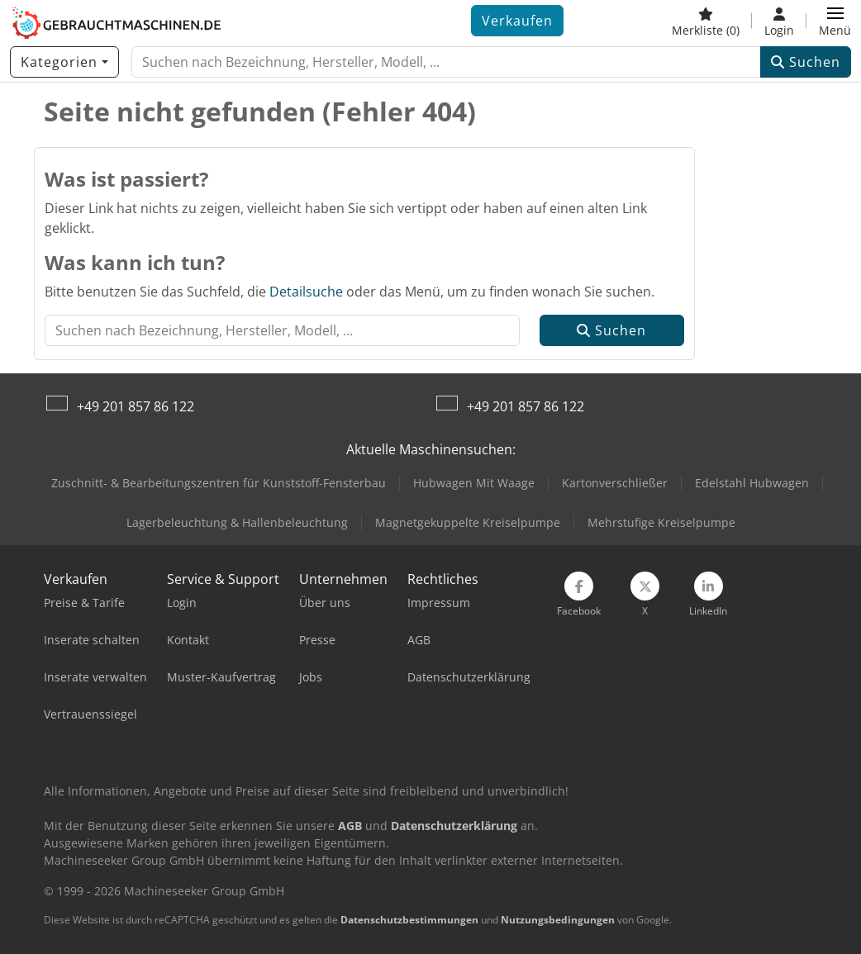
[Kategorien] (64, 62)
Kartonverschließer (615, 483)
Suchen (805, 62)
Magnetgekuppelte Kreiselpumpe (467, 522)
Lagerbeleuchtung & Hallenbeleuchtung (237, 522)
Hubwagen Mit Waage (474, 483)
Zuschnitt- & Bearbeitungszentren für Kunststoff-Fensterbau (218, 483)
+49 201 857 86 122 (135, 406)
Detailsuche (306, 291)
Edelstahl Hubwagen (752, 483)
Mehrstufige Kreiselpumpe (661, 522)
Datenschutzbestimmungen (409, 920)
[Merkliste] (706, 20)
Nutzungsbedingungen (558, 920)
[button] (835, 20)
